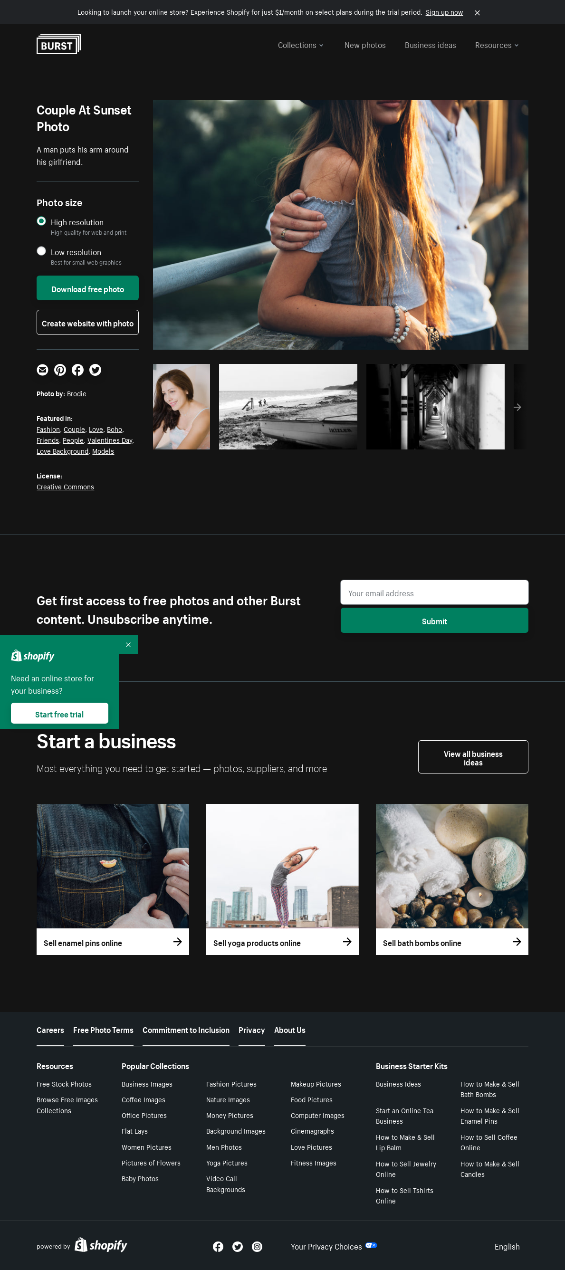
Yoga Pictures (227, 1162)
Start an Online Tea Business (404, 1115)
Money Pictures (229, 1114)
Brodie (76, 393)
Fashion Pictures (231, 1083)
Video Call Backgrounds (225, 1183)
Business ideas (430, 44)
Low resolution (76, 251)
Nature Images (228, 1099)
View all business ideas (473, 756)
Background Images (236, 1130)
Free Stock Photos (64, 1083)
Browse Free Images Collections (67, 1104)
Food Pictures (312, 1099)
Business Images (147, 1083)
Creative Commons (65, 486)
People (73, 439)
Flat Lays (135, 1130)
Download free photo (87, 288)
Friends (48, 439)
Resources (497, 44)
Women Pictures (147, 1146)
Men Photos (224, 1146)
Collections (301, 44)
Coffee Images (143, 1099)
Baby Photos (140, 1178)
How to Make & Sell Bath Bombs (489, 1088)
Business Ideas (398, 1083)
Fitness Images (313, 1162)
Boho (114, 428)
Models (103, 450)
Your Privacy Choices (334, 1245)
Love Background (62, 450)
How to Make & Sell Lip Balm (405, 1142)
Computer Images (318, 1114)
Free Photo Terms (103, 1028)
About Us (290, 1028)
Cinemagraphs (312, 1130)
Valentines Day (109, 439)
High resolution (77, 221)
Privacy (252, 1028)
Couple (74, 428)
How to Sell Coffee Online (488, 1142)
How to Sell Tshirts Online (404, 1195)
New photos (365, 44)
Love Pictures (311, 1146)
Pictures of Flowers (151, 1162)
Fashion (48, 428)
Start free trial (59, 713)
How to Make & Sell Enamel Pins (489, 1115)
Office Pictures (144, 1114)
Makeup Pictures (316, 1083)
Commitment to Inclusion (186, 1028)
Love (96, 428)
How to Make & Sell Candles (489, 1168)
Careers (50, 1028)
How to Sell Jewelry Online (406, 1168)
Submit (434, 620)
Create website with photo (88, 322)
